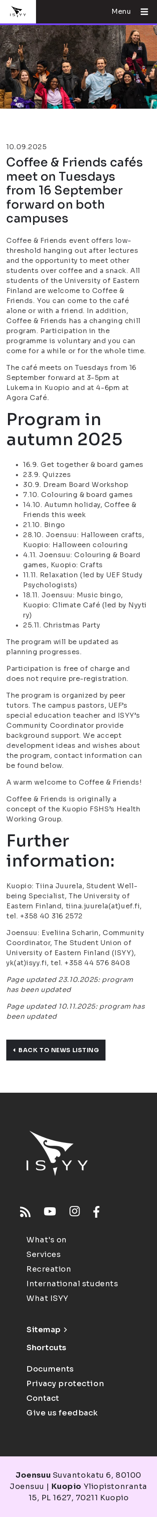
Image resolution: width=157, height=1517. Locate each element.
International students (72, 1283)
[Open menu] (141, 11)
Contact (42, 1398)
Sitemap (46, 1329)
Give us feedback (62, 1413)
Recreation (49, 1269)
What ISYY (47, 1298)
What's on (46, 1239)
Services (43, 1254)
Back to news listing (56, 1050)
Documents (50, 1369)
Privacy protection (65, 1383)
